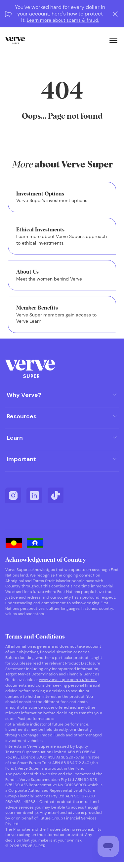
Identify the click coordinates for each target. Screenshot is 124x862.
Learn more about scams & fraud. (63, 20)
